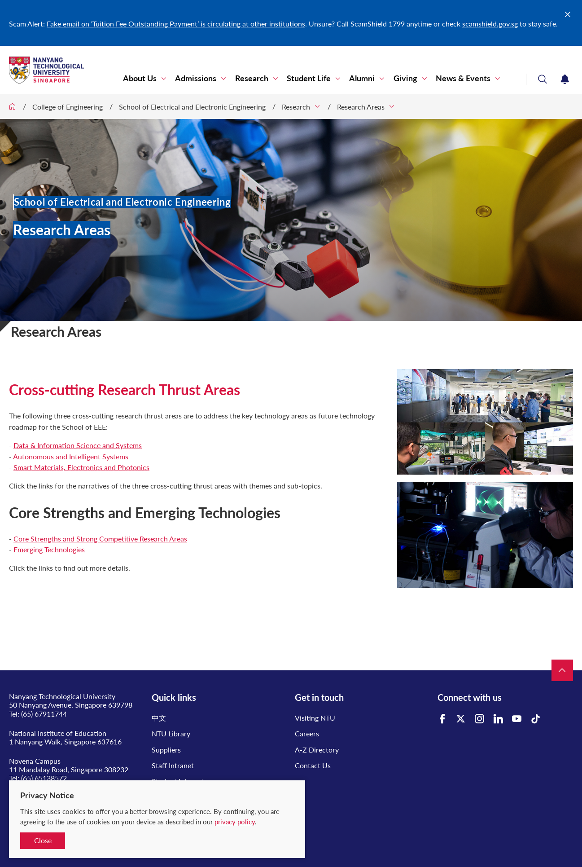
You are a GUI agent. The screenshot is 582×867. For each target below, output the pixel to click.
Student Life (309, 78)
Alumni (362, 78)
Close (43, 840)
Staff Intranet (173, 765)
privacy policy (234, 822)
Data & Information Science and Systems (77, 445)
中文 (159, 717)
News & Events (463, 78)
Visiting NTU (315, 717)
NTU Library (171, 733)
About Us (141, 78)
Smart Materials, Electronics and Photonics (81, 467)
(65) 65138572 (44, 778)
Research (252, 78)
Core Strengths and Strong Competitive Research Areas (100, 538)
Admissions (196, 78)
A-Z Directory (317, 749)
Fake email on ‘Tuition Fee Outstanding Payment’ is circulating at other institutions (176, 23)
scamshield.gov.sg (490, 23)
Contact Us (313, 765)
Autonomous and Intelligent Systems (70, 456)
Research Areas (361, 106)
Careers (307, 733)
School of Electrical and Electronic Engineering (192, 106)
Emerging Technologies (49, 549)
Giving (405, 78)
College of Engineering (67, 106)
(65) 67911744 (44, 713)
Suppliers (166, 749)
